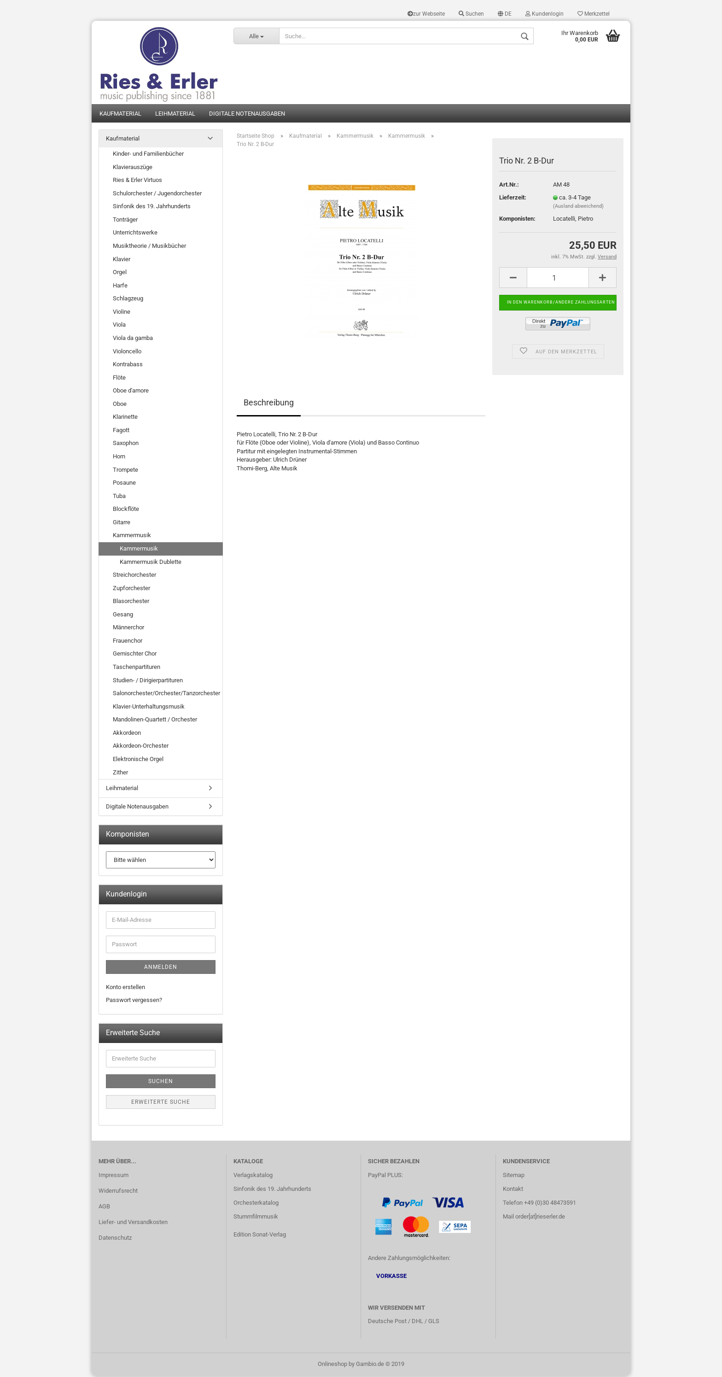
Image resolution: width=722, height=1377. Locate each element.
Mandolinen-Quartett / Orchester (155, 720)
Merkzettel (593, 14)
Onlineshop (332, 1364)
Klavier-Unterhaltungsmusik (149, 706)
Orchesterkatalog (256, 1203)
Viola (119, 325)
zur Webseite (426, 14)
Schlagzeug (128, 299)
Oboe (120, 404)
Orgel (120, 273)
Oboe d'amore (131, 391)
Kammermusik (132, 536)
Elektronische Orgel (138, 759)
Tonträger (125, 220)
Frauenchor (127, 641)
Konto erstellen (125, 987)
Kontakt (513, 1189)
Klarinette (125, 417)
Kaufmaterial (120, 114)
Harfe (120, 285)
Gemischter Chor (135, 654)
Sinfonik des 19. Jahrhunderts (152, 207)
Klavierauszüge (132, 167)
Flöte (119, 378)
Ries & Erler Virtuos (137, 180)
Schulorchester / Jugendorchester (157, 193)
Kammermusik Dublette (150, 562)
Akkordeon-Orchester (141, 746)
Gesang (123, 614)
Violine (121, 312)
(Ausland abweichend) (578, 207)
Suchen (471, 14)
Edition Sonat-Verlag (259, 1234)
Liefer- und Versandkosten (133, 1222)
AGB (104, 1207)
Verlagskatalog (253, 1175)
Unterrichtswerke (135, 233)
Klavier (121, 259)
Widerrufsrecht (118, 1191)
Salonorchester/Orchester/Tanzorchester (166, 694)
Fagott (121, 431)
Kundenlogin (544, 14)
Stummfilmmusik (255, 1217)
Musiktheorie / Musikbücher (149, 246)
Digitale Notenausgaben (247, 114)
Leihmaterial (175, 114)
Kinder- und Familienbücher (148, 154)
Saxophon (126, 443)
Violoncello (127, 351)
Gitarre (121, 523)
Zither (120, 772)
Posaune (124, 483)
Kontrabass (128, 365)
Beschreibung (269, 403)
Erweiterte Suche (160, 1103)
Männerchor (128, 628)
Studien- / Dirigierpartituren (148, 680)
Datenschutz (115, 1238)
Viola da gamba (133, 338)
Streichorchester (134, 575)
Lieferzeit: (512, 197)
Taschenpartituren (136, 667)
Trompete (125, 470)
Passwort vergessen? (134, 1000)
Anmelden (160, 968)
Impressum (113, 1175)
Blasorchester (131, 601)
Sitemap (513, 1175)
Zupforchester (131, 588)
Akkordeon (127, 733)
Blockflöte (126, 509)
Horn (119, 457)
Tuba (119, 496)
